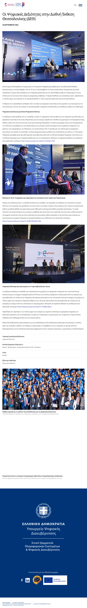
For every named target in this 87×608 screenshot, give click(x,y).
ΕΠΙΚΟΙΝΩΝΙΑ (6, 602)
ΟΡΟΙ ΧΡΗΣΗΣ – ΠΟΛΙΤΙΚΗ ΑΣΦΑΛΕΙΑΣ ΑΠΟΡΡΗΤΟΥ (16, 604)
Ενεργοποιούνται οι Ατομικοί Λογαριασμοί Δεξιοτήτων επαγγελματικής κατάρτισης (32, 476)
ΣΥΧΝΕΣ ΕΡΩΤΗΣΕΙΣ (18, 602)
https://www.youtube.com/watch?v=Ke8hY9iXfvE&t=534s (21, 221)
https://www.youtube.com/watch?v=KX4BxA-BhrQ (34, 307)
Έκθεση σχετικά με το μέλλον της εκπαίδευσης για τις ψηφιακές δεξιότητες (29, 412)
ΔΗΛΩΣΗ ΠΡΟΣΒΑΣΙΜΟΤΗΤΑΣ (42, 604)
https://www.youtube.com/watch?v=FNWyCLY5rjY (38, 141)
